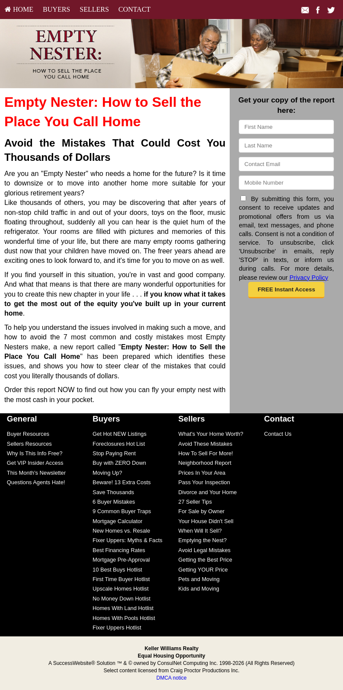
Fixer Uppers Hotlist (117, 627)
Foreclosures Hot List (119, 444)
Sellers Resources (29, 444)
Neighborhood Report (204, 463)
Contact (135, 9)
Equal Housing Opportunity (171, 656)
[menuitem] (19, 9)
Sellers (94, 9)
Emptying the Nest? (202, 540)
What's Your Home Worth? (210, 434)
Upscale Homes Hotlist (120, 588)
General (22, 418)
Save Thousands (113, 492)
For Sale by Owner (201, 511)
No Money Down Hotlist (122, 598)
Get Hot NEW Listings (119, 434)
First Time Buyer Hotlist (121, 579)
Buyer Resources (28, 434)
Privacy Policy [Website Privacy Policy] (308, 277)
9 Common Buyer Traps (122, 511)
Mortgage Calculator (117, 521)
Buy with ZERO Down (119, 463)
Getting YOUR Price (203, 569)
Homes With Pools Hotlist (124, 618)
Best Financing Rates (119, 550)
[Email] (286, 164)
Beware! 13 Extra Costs (122, 482)
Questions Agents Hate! (36, 482)
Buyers (56, 9)
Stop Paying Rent (114, 453)
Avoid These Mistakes (205, 444)
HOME (19, 9)
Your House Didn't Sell (205, 521)
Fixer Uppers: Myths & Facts (127, 540)
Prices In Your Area (201, 473)
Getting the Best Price (205, 559)
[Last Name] (286, 145)
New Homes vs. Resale (121, 530)
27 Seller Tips (195, 501)
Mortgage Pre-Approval (121, 559)
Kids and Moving (198, 588)
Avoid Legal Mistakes (204, 550)
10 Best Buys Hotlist (117, 569)
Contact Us (278, 434)
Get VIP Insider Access (35, 463)
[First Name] (286, 127)
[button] (286, 290)
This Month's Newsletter (36, 473)
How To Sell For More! (205, 453)
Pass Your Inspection (204, 482)
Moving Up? (107, 473)
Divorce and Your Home (207, 492)
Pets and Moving (198, 579)
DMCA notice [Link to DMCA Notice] (171, 678)
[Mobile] (286, 183)
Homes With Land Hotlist (123, 608)
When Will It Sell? (199, 530)
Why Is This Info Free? (35, 453)
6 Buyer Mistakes (114, 501)
